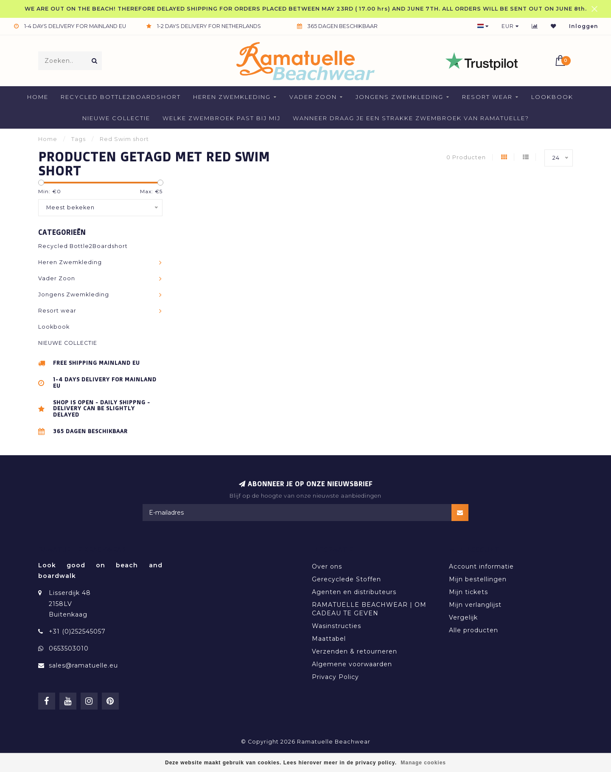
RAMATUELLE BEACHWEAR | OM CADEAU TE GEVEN (369, 609)
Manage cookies (423, 763)
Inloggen (583, 26)
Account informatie (481, 566)
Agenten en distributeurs (354, 592)
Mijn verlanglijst (475, 605)
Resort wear (487, 96)
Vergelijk (463, 617)
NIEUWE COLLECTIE (116, 118)
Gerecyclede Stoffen (346, 579)
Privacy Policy (335, 677)
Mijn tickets (468, 592)
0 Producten (466, 157)
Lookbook (552, 96)
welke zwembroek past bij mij (221, 118)
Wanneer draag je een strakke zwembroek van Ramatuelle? (411, 118)
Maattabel (329, 638)
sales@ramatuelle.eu (83, 665)
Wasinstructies (336, 626)
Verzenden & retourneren (354, 651)
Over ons (327, 566)
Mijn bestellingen (478, 579)
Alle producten (473, 630)
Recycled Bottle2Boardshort (121, 96)
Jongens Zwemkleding (399, 96)
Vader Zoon (313, 96)
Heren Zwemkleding (232, 96)
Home (37, 96)
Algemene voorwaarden (352, 664)
